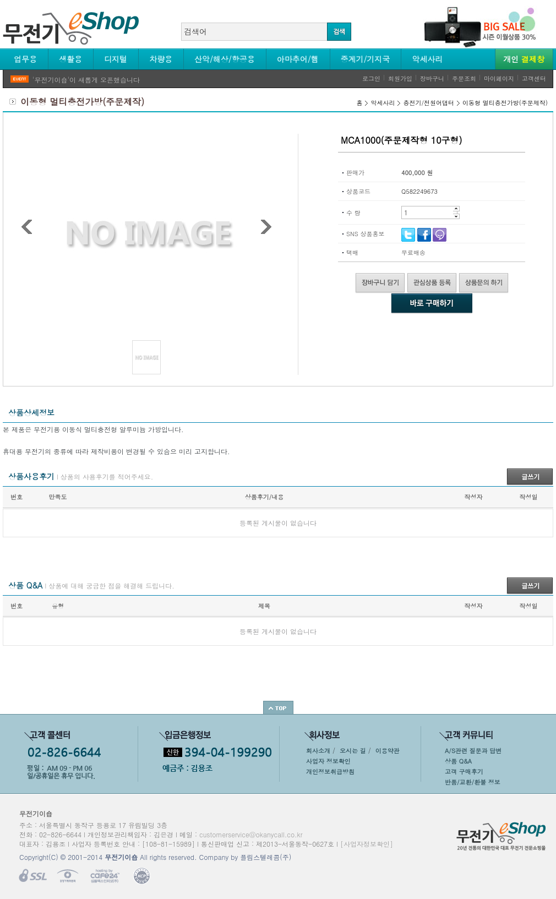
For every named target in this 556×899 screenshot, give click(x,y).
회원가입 (400, 78)
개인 (523, 58)
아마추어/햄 (298, 58)
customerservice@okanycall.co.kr (251, 834)
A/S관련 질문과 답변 (473, 751)
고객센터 (534, 78)
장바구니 (432, 78)
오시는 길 (353, 751)
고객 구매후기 (464, 771)
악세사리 (427, 58)
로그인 (371, 78)
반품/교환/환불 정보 (472, 782)
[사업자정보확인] (366, 843)
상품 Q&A (458, 761)
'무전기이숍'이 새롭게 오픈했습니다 (86, 79)
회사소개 (318, 751)
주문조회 (464, 78)
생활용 (70, 58)
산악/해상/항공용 (224, 58)
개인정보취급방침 (330, 771)
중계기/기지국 (365, 58)
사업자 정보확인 (328, 761)
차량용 (160, 58)
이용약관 (387, 751)
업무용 (25, 58)
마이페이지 (499, 78)
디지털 (115, 58)
